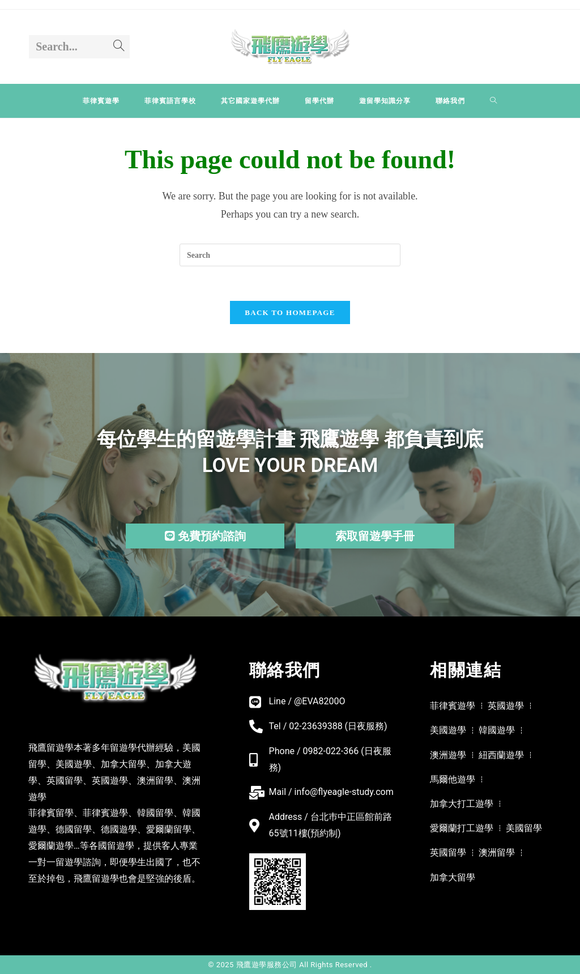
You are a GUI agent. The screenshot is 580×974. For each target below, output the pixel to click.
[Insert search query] (290, 255)
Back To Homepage (290, 312)
